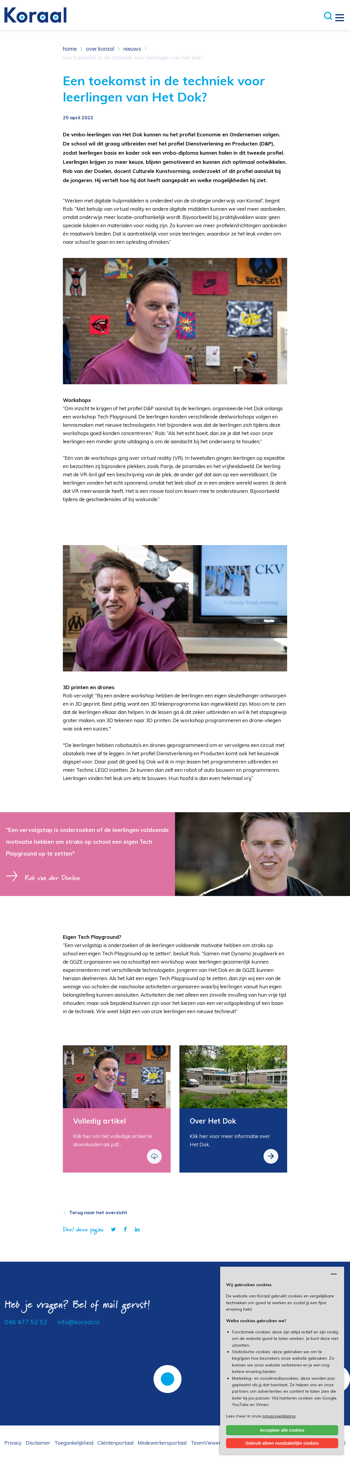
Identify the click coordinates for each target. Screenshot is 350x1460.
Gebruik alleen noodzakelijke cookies (282, 1443)
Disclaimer (38, 1443)
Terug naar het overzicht (98, 1212)
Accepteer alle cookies (282, 1430)
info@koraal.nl (78, 1322)
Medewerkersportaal (162, 1443)
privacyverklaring (279, 1416)
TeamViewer (206, 1443)
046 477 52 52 (25, 1322)
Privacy (13, 1443)
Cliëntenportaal (115, 1443)
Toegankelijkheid (73, 1443)
